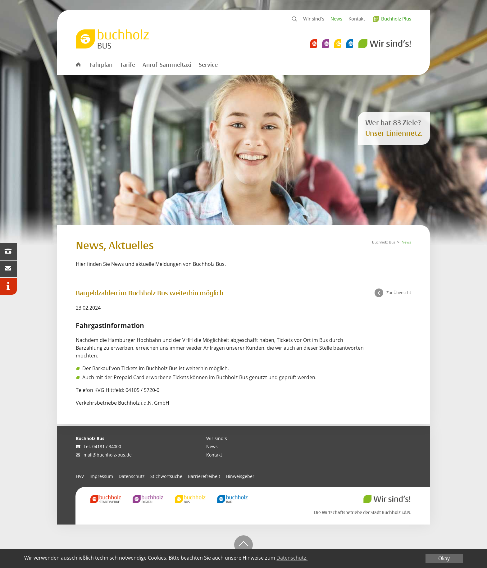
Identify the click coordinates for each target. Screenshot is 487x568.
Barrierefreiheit (204, 476)
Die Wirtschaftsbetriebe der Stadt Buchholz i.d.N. (362, 512)
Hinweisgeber (240, 476)
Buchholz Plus (396, 19)
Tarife (127, 65)
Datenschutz (132, 476)
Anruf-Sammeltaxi (167, 65)
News (336, 19)
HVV (80, 476)
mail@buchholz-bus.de (108, 455)
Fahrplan (100, 65)
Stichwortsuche (166, 476)
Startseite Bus (78, 64)
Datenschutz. (291, 557)
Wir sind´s (313, 19)
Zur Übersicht (398, 292)
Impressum (101, 476)
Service (208, 65)
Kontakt (356, 19)
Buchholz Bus (383, 242)
